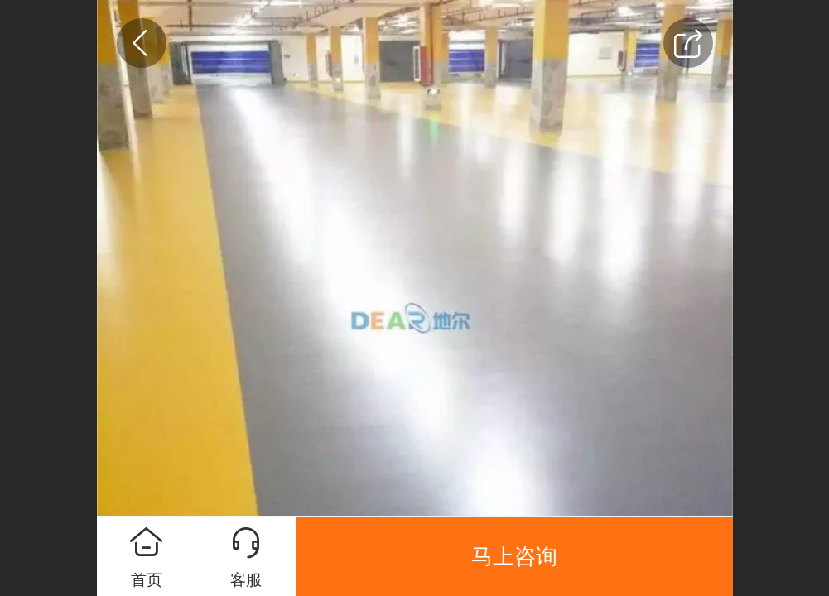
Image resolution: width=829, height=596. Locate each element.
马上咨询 (514, 556)
